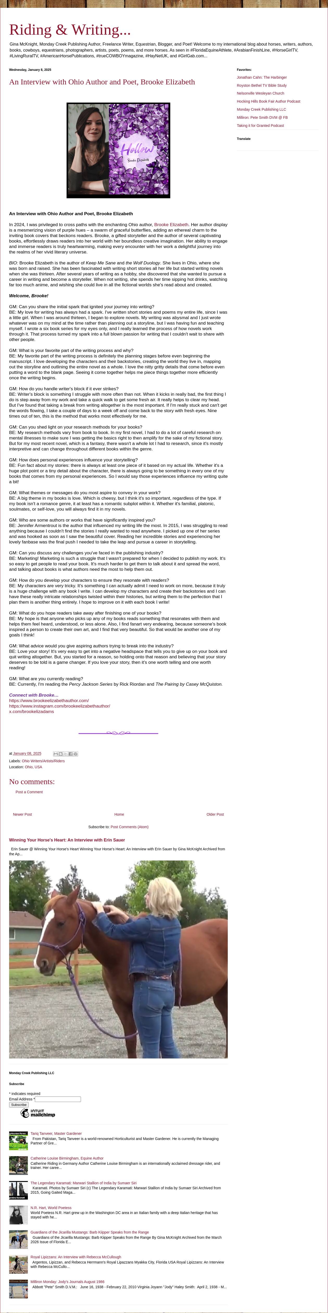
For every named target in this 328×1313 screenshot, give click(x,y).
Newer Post (22, 814)
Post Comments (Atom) (129, 827)
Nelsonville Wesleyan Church (260, 93)
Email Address (22, 1099)
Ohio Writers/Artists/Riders (43, 761)
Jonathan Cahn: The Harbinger (262, 77)
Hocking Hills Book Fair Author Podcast (268, 101)
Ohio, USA (33, 767)
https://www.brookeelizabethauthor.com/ (49, 700)
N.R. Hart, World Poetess (51, 1208)
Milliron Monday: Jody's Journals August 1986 (68, 1282)
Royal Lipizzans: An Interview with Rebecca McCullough (76, 1257)
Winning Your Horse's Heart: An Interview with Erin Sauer (67, 840)
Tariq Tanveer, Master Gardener (56, 1133)
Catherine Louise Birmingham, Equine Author (67, 1158)
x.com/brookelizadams (31, 711)
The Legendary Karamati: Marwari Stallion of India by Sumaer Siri (84, 1183)
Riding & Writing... (70, 29)
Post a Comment (29, 792)
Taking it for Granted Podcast (260, 125)
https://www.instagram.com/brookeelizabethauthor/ (59, 706)
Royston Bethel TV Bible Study (262, 85)
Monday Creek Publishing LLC (261, 109)
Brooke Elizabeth (171, 224)
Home (119, 814)
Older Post (215, 814)
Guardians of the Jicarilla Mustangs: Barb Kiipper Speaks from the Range (90, 1232)
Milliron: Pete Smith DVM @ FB (262, 117)
